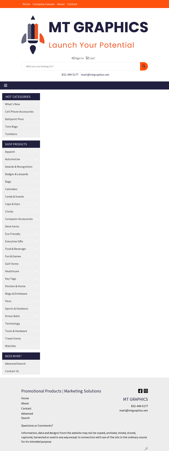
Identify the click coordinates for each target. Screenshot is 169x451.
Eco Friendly (12, 234)
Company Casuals (44, 4)
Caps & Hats (12, 204)
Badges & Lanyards (16, 174)
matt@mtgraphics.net (95, 74)
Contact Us (12, 371)
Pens (8, 301)
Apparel (10, 151)
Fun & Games (13, 256)
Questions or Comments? (37, 425)
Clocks (9, 211)
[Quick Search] (80, 66)
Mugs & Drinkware (16, 293)
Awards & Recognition (18, 166)
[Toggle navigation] (5, 85)
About (61, 4)
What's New (12, 104)
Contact (72, 4)
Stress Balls (12, 316)
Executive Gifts (14, 241)
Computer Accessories (19, 219)
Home (26, 4)
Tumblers (11, 134)
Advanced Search (15, 363)
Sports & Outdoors (16, 308)
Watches (10, 346)
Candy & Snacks (14, 196)
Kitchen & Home (15, 286)
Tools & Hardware (16, 331)
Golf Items (12, 263)
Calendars (11, 189)
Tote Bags (11, 126)
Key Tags (10, 278)
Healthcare (12, 271)
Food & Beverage (15, 249)
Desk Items (12, 226)
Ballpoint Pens (14, 119)
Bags (8, 181)
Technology (12, 323)
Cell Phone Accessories (19, 111)
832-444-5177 (70, 74)
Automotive (12, 159)
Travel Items (13, 338)
